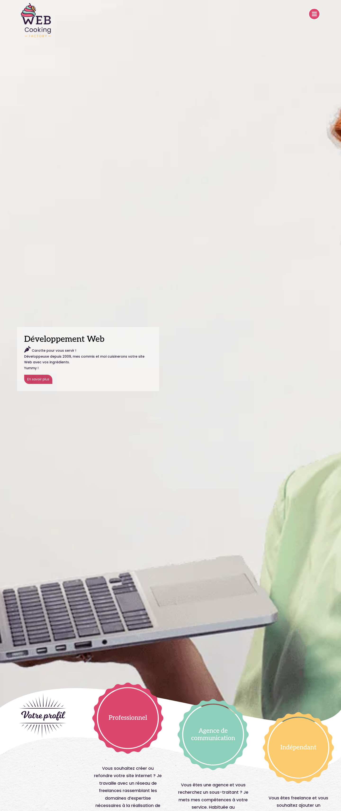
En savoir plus (38, 379)
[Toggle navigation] (314, 14)
